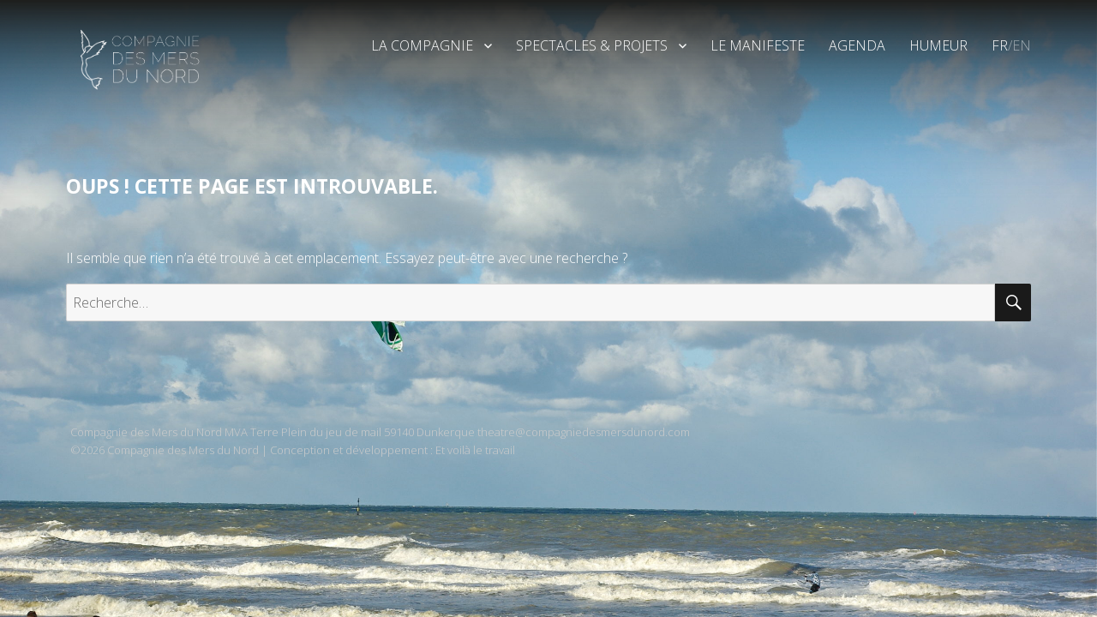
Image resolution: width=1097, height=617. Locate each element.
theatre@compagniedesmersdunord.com (583, 432)
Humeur (938, 45)
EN (1021, 45)
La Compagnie (422, 45)
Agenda (857, 45)
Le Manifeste (757, 45)
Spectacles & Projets (592, 45)
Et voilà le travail (475, 450)
